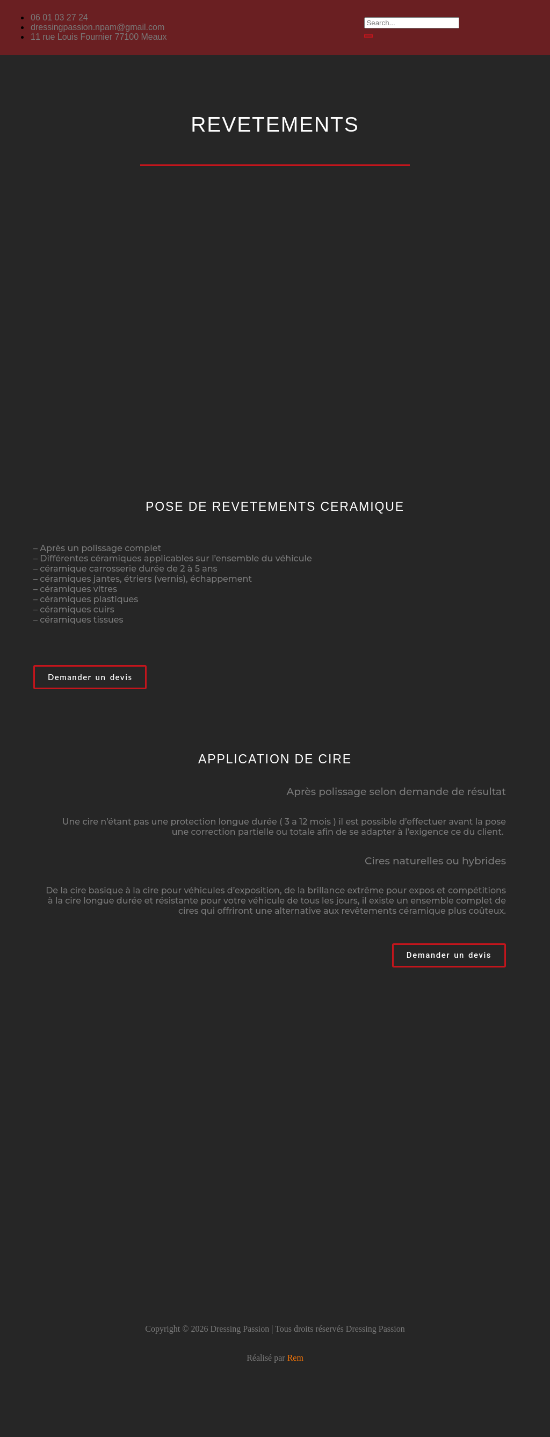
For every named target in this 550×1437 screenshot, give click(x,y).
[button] (275, 86)
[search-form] (411, 22)
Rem (295, 1357)
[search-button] (368, 36)
